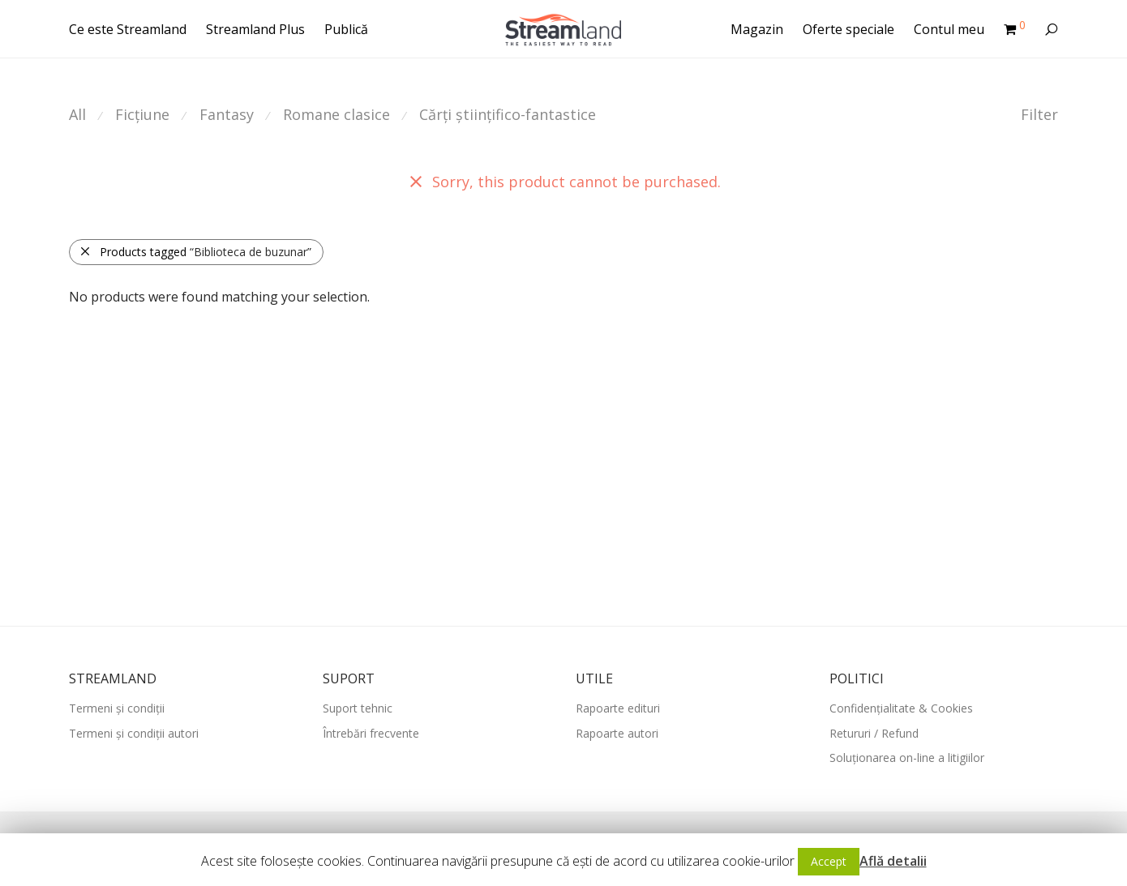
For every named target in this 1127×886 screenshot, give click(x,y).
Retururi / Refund (874, 733)
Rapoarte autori (617, 733)
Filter (1039, 114)
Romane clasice (336, 114)
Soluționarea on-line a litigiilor (906, 757)
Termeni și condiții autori (134, 733)
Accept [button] (828, 861)
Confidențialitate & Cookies (901, 708)
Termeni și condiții (117, 708)
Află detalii (893, 861)
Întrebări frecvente (371, 733)
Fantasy (226, 114)
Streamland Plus (255, 29)
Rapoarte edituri (618, 708)
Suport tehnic (357, 708)
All (77, 114)
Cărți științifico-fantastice (507, 114)
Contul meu (949, 29)
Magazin (757, 29)
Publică (346, 29)
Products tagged (195, 251)
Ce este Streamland (127, 29)
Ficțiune (142, 114)
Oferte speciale (848, 29)
